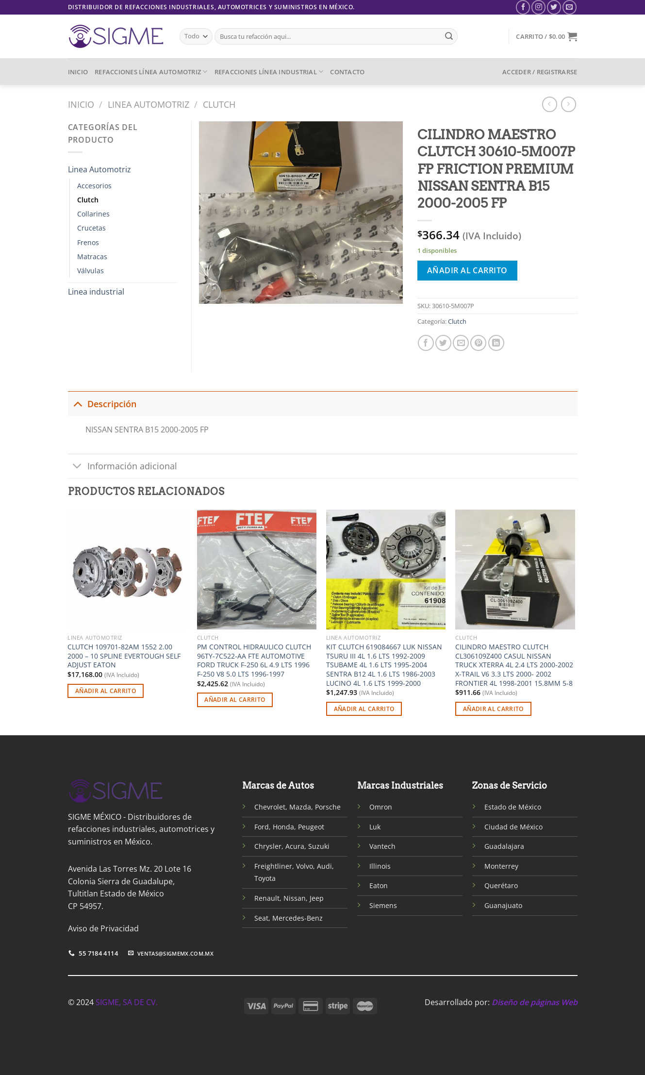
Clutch (219, 104)
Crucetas (91, 227)
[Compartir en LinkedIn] (496, 343)
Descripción (102, 403)
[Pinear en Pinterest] (478, 343)
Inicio (81, 104)
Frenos (88, 242)
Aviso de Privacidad (103, 928)
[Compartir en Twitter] (443, 343)
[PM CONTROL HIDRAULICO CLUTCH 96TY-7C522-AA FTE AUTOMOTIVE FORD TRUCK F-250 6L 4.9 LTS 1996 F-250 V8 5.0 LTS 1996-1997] (257, 569)
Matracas (92, 256)
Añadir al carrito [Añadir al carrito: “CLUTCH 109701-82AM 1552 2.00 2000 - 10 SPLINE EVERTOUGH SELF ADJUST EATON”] (105, 691)
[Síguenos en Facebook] (523, 7)
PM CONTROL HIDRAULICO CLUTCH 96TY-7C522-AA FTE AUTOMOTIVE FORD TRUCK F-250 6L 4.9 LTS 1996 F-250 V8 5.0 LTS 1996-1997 (254, 660)
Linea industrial (96, 291)
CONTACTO (347, 71)
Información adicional (122, 467)
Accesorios (94, 185)
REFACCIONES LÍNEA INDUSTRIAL (269, 71)
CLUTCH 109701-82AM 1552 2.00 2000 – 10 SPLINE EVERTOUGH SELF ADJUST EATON (124, 656)
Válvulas (90, 270)
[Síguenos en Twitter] (554, 7)
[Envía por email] (461, 343)
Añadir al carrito (467, 270)
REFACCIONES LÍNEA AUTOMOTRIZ (151, 71)
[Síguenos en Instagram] (538, 7)
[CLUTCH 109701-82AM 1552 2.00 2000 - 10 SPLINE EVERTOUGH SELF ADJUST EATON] (127, 569)
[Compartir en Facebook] (426, 343)
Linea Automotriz (148, 104)
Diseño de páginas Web (535, 1002)
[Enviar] (449, 36)
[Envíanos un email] (569, 7)
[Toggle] (77, 403)
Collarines (93, 213)
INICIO (78, 71)
